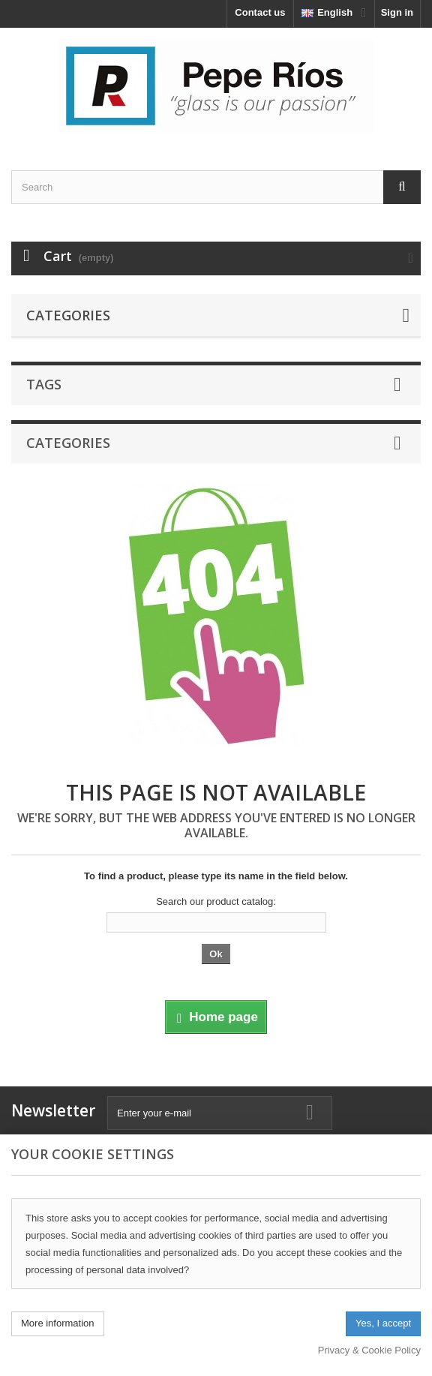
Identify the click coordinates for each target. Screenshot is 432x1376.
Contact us (260, 12)
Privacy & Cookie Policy (369, 1350)
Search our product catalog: (216, 901)
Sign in (397, 12)
